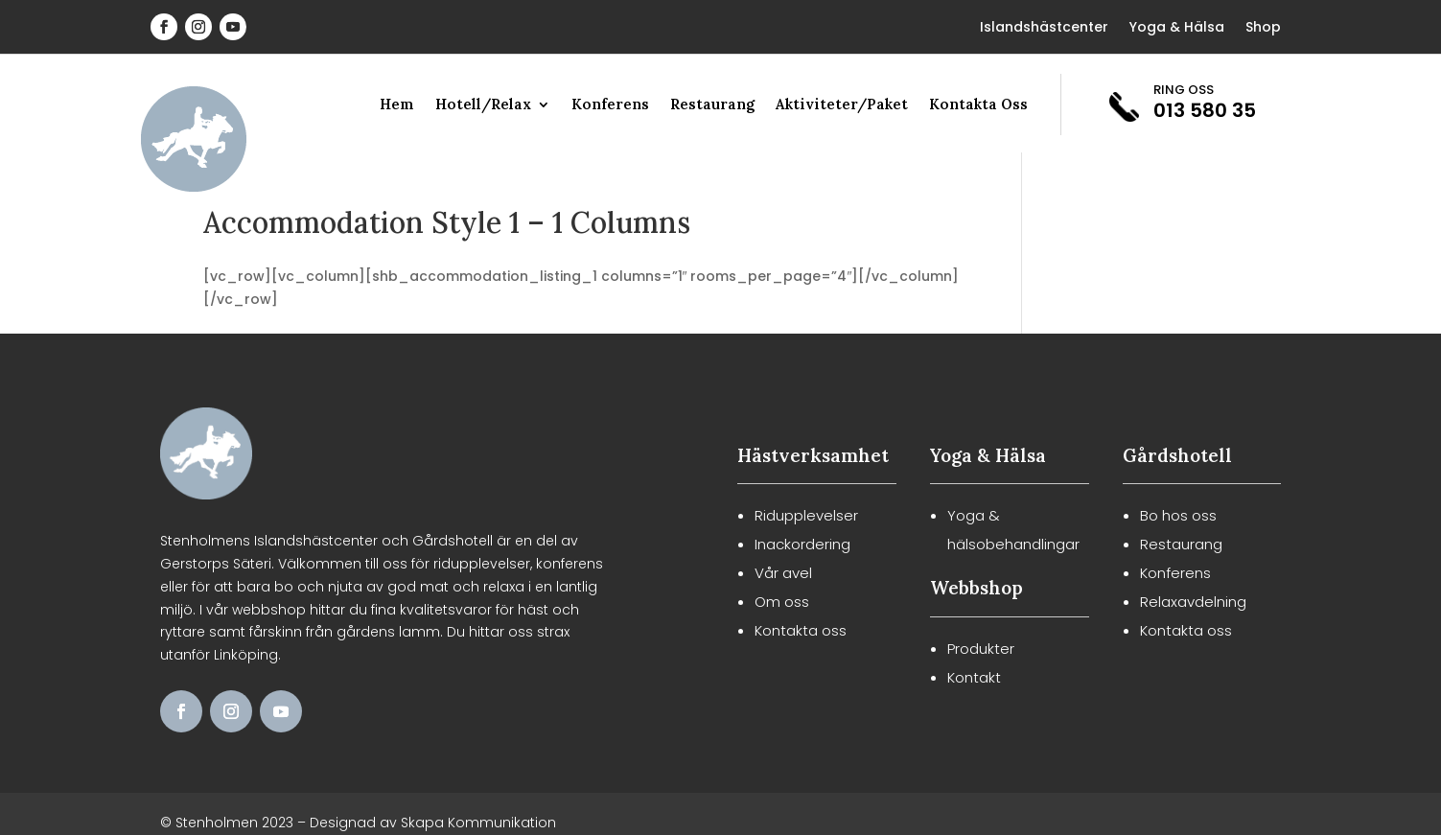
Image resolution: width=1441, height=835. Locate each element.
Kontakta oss (801, 630)
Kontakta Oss (978, 105)
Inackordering (802, 544)
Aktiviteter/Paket (842, 105)
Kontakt (974, 677)
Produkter (980, 648)
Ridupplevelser (806, 515)
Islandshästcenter (1044, 28)
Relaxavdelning (1193, 601)
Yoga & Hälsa (1176, 28)
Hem (397, 105)
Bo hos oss (1178, 515)
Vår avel (783, 573)
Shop (1263, 28)
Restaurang (712, 105)
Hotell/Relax (483, 105)
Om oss (782, 601)
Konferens (610, 105)
